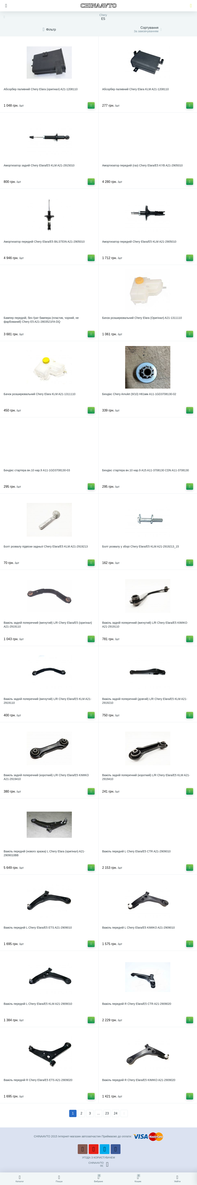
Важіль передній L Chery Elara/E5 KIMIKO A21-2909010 (138, 927)
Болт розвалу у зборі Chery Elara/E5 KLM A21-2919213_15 (140, 546)
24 (115, 1113)
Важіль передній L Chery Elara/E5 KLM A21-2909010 (38, 1003)
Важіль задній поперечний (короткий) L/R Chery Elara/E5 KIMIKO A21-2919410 (46, 777)
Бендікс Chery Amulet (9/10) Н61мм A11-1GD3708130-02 (139, 394)
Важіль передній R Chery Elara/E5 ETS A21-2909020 (38, 1080)
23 (107, 1113)
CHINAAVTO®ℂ (98, 1164)
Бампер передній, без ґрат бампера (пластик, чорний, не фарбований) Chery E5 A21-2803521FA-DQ (41, 319)
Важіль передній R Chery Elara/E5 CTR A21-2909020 (136, 1003)
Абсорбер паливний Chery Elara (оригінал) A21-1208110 (41, 89)
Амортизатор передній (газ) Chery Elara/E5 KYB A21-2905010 (142, 165)
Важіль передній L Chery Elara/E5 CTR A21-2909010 (136, 851)
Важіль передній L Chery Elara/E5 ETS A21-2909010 (38, 927)
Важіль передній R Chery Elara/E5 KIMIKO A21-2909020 (138, 1080)
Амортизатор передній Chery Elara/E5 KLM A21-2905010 (139, 241)
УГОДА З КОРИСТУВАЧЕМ (98, 1157)
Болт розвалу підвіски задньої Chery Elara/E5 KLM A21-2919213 (46, 546)
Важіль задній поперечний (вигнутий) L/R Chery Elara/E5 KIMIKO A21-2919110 (144, 624)
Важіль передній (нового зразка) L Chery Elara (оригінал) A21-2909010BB (44, 853)
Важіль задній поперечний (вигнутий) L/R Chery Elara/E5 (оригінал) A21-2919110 (48, 624)
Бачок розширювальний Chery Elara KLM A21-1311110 (40, 394)
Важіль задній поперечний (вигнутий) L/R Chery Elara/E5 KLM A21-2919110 (47, 700)
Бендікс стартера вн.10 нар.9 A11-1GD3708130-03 (37, 470)
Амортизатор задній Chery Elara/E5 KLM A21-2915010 (39, 165)
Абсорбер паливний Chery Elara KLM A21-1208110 (135, 89)
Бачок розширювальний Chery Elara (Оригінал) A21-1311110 (142, 317)
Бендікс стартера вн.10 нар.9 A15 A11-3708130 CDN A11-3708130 (145, 470)
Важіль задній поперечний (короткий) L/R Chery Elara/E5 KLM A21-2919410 (146, 777)
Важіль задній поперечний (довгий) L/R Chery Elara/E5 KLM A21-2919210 (144, 700)
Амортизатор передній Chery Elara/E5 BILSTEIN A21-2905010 (44, 241)
